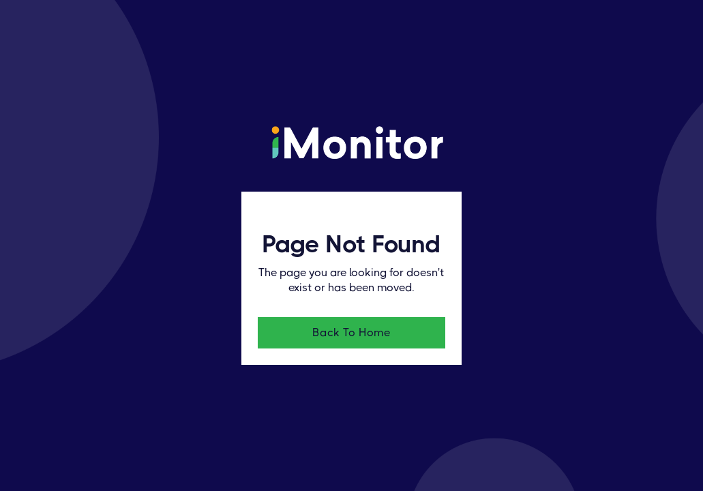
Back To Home (351, 332)
